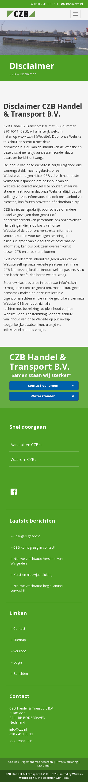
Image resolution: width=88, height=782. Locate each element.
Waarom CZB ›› (24, 459)
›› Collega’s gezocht (25, 536)
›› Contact (18, 628)
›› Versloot (18, 651)
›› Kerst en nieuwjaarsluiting (31, 574)
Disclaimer (44, 765)
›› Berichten (19, 673)
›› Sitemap (18, 640)
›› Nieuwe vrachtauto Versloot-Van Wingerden (37, 561)
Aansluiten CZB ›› (26, 444)
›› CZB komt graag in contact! (33, 547)
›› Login (16, 662)
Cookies (13, 761)
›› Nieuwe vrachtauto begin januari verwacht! (37, 588)
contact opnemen (43, 385)
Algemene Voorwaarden (37, 761)
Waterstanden (43, 396)
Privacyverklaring (67, 761)
